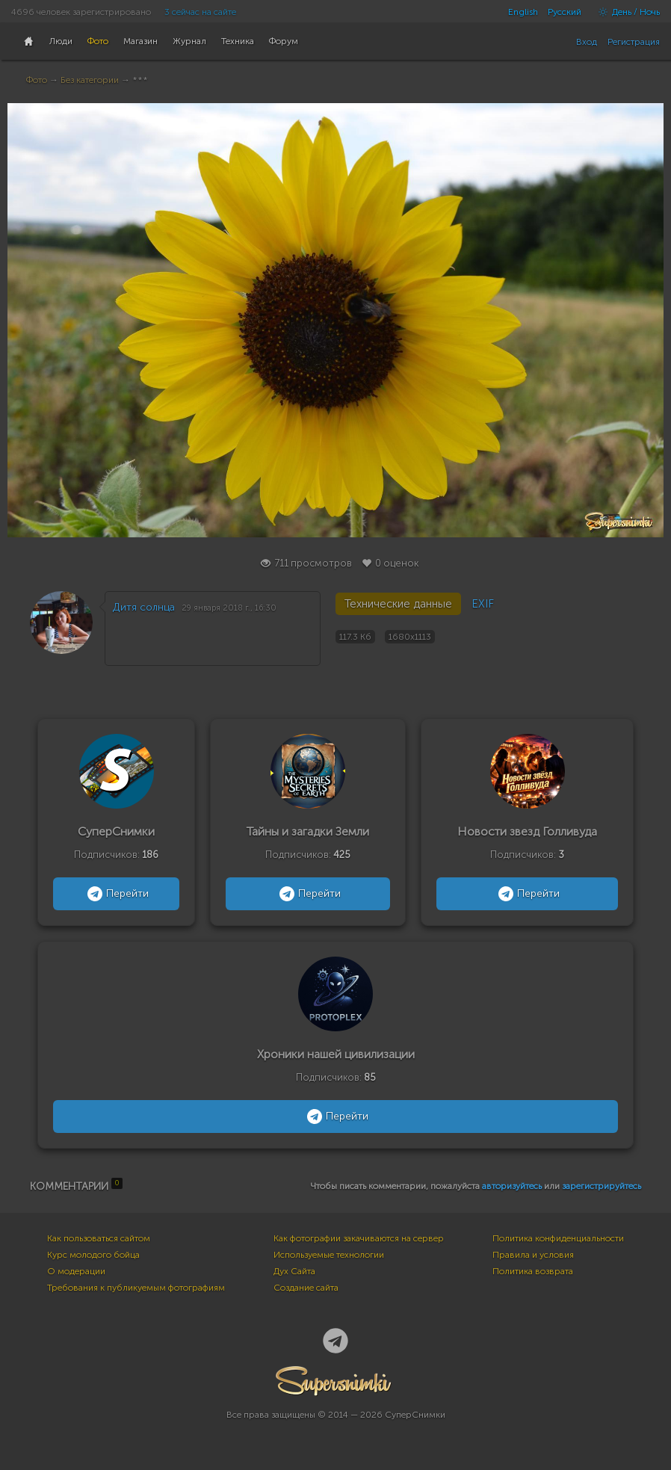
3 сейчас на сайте (200, 12)
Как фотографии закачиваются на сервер (358, 1238)
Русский (564, 12)
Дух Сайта (294, 1271)
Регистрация (633, 42)
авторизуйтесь (512, 1186)
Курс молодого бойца (93, 1255)
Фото (36, 80)
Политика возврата (532, 1271)
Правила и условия (533, 1255)
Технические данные (398, 604)
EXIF (482, 604)
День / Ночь (625, 12)
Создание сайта (305, 1287)
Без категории (90, 80)
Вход (586, 42)
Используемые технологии (328, 1255)
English (523, 12)
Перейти (116, 894)
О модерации (76, 1271)
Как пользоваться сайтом (98, 1238)
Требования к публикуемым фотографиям (136, 1287)
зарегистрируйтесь (601, 1186)
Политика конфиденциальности (558, 1238)
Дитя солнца (144, 607)
